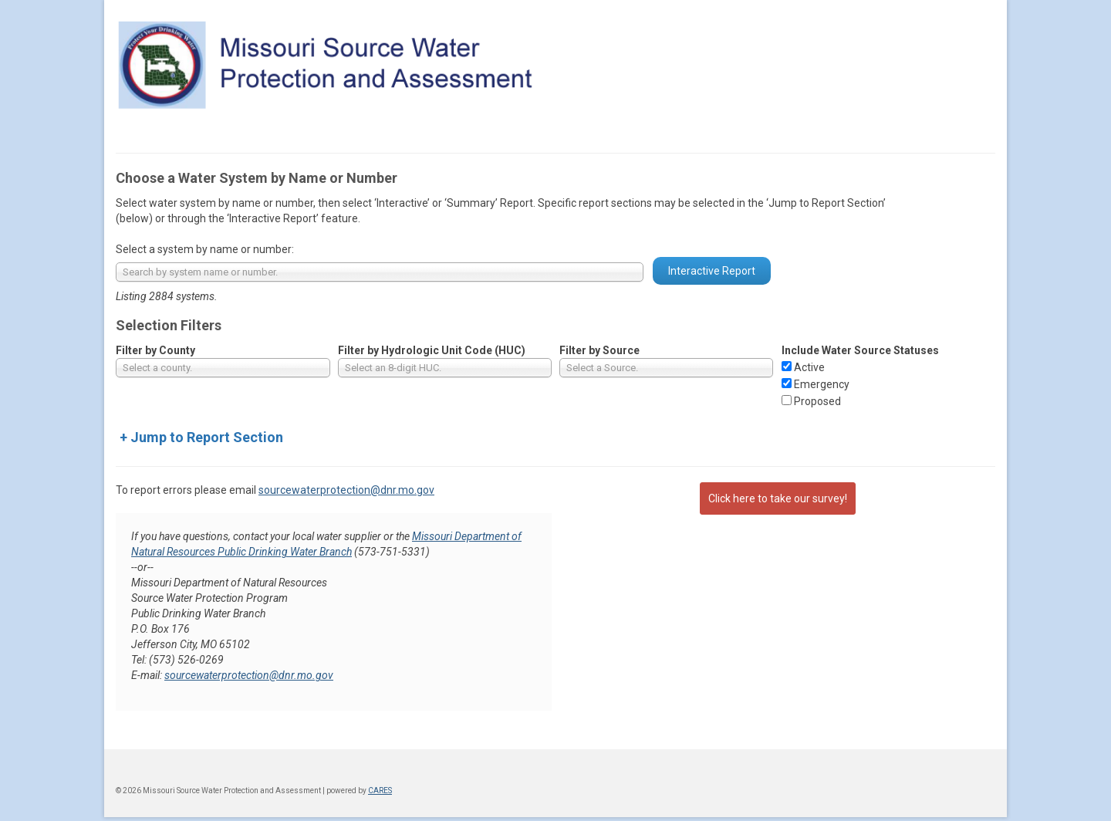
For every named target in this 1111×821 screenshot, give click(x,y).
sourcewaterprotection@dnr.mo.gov (346, 490)
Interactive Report (711, 271)
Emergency (821, 384)
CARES (380, 790)
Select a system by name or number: (205, 249)
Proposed (817, 401)
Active (809, 367)
